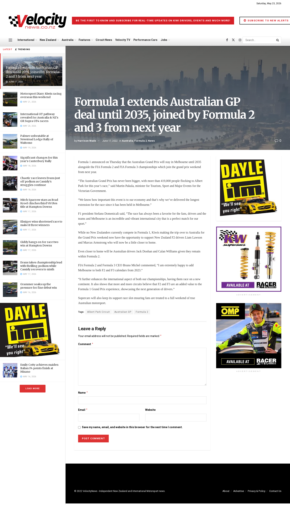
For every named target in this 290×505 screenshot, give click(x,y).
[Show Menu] (10, 40)
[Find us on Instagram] (240, 40)
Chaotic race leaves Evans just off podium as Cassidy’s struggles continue (40, 181)
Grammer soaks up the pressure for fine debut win (38, 285)
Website (150, 411)
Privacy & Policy (256, 492)
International (26, 40)
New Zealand (48, 40)
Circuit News (104, 40)
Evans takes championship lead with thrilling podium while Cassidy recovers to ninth (41, 266)
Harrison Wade (87, 141)
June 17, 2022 (110, 141)
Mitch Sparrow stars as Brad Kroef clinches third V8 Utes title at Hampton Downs (39, 203)
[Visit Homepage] (38, 21)
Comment (86, 345)
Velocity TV (122, 40)
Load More (32, 388)
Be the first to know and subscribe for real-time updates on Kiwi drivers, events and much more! (153, 20)
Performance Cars (145, 40)
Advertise (238, 492)
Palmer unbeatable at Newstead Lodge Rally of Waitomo (36, 139)
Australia (67, 40)
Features (84, 40)
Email (83, 411)
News (151, 141)
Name (83, 394)
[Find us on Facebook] (227, 40)
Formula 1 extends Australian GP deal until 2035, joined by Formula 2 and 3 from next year (32, 72)
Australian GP (122, 312)
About (226, 492)
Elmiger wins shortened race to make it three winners (41, 223)
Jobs (164, 40)
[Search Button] (277, 40)
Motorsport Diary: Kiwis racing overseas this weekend (41, 95)
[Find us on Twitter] (233, 40)
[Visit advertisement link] (32, 330)
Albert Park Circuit (98, 312)
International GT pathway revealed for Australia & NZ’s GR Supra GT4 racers (39, 117)
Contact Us (275, 492)
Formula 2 (140, 141)
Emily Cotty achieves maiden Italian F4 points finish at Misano (39, 368)
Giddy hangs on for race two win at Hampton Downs (39, 243)
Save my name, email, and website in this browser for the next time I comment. (132, 429)
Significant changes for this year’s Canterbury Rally (39, 159)
